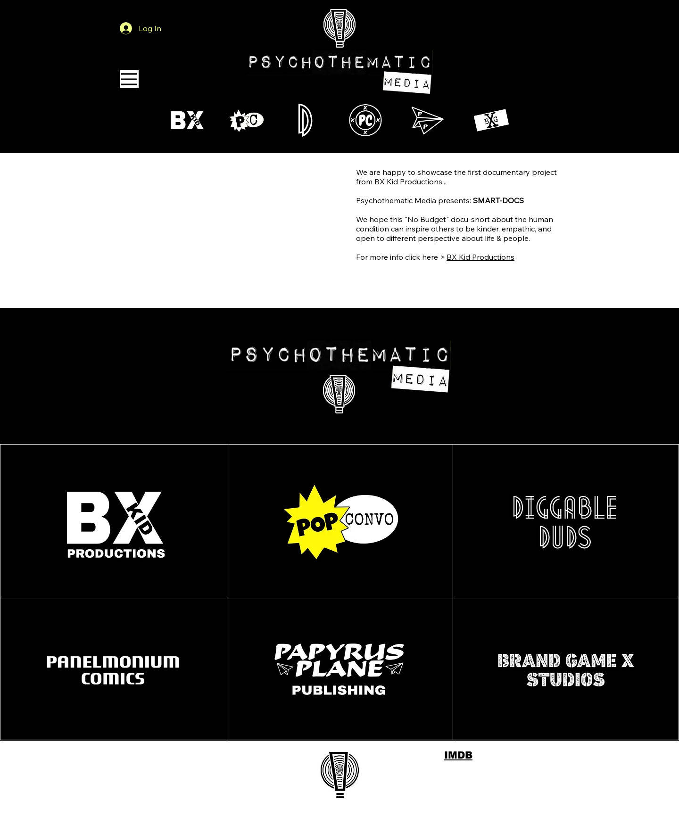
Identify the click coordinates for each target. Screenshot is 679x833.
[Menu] (129, 79)
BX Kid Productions (480, 257)
